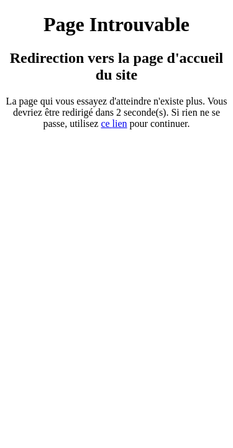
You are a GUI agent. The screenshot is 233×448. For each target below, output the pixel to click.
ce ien (114, 123)
